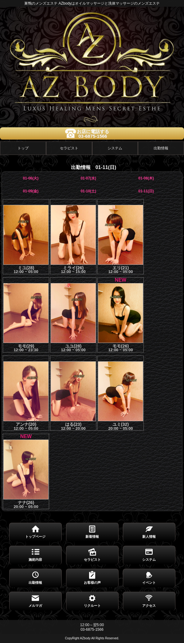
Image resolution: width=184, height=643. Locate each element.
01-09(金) (31, 191)
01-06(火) (31, 178)
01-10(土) (88, 191)
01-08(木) (146, 178)
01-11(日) (146, 191)
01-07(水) (88, 178)
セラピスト (69, 148)
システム (115, 148)
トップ (23, 148)
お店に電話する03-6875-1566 (93, 133)
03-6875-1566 (92, 629)
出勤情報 (161, 148)
